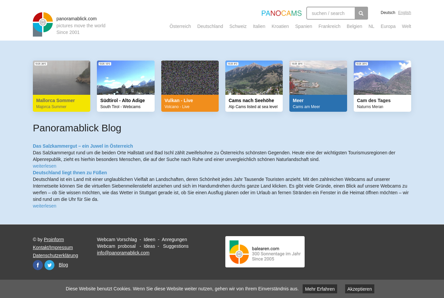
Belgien (354, 26)
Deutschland (210, 26)
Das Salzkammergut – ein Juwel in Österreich (83, 146)
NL (371, 26)
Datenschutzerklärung (55, 255)
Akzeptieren (359, 289)
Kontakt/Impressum (53, 247)
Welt (406, 26)
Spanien (303, 26)
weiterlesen (44, 166)
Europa (388, 26)
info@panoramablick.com (123, 252)
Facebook (38, 265)
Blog (63, 264)
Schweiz (238, 26)
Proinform (54, 239)
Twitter (49, 265)
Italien (259, 26)
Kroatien (280, 26)
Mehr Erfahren (319, 289)
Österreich (180, 26)
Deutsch (388, 12)
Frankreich (329, 26)
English (404, 12)
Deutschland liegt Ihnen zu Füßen (70, 172)
